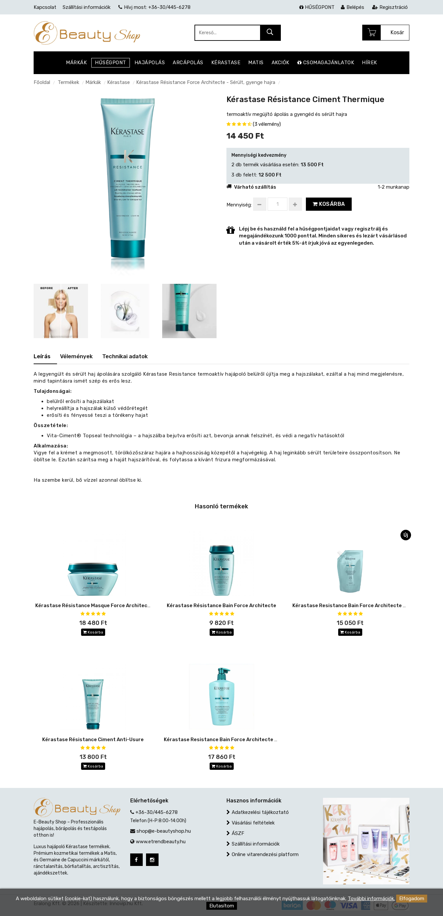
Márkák (93, 82)
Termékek (68, 82)
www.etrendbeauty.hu (161, 842)
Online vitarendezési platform (265, 854)
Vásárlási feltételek (253, 823)
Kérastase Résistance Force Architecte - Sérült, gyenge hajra (205, 82)
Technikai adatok (125, 356)
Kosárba (328, 204)
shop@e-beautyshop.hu (163, 831)
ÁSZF (238, 833)
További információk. (371, 899)
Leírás (42, 356)
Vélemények (76, 356)
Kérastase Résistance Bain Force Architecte (221, 605)
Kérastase (118, 82)
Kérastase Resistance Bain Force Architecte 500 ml (227, 739)
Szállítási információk (256, 844)
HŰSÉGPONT (317, 7)
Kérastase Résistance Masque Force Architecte (94, 605)
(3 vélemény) (267, 124)
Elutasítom (221, 906)
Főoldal (42, 82)
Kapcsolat (45, 7)
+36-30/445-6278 (156, 812)
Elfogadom (411, 899)
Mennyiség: (239, 205)
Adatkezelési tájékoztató (260, 812)
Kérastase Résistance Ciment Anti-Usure (93, 739)
